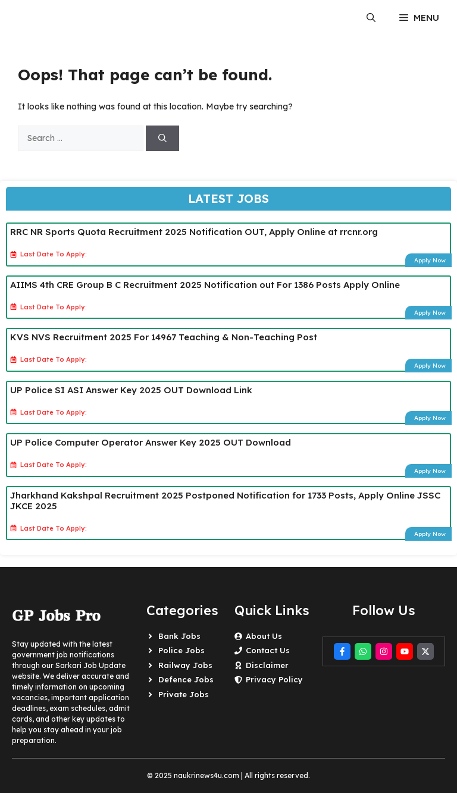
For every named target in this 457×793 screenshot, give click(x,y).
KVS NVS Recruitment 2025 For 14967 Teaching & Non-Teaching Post (163, 337)
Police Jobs (181, 650)
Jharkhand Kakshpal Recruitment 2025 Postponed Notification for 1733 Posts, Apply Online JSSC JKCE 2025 (225, 501)
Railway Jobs (185, 665)
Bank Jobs (179, 636)
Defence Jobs (186, 679)
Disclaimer (267, 665)
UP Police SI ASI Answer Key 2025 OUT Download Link (131, 390)
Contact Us (268, 650)
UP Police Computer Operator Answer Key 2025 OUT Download (150, 442)
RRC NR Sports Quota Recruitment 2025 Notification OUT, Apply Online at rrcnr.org (194, 231)
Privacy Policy (274, 679)
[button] (371, 18)
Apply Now (430, 260)
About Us (264, 636)
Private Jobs (183, 694)
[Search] (162, 138)
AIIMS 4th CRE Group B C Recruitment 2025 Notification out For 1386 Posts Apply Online (205, 284)
